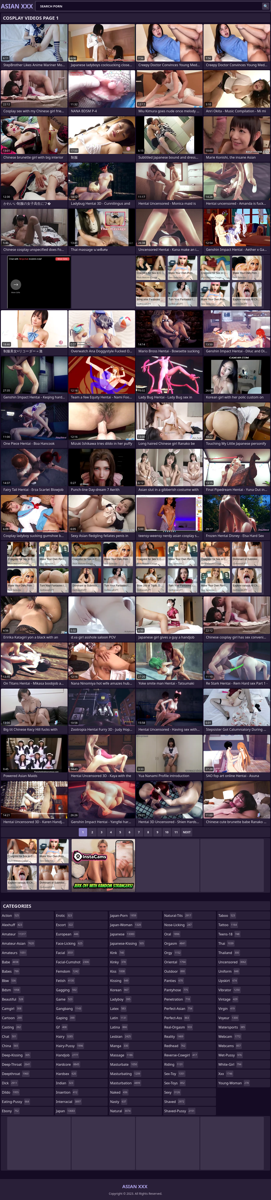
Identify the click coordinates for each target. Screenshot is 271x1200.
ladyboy (120, 999)
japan (66, 1111)
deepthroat (16, 1074)
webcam (230, 1036)
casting (12, 1027)
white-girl (230, 1064)
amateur (14, 934)
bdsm (11, 990)
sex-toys (175, 1083)
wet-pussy (230, 1055)
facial (65, 953)
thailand (229, 953)
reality (174, 1036)
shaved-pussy (179, 1111)
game (64, 999)
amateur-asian (18, 943)
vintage (228, 999)
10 (167, 832)
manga (119, 1046)
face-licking (69, 943)
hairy (65, 1036)
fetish (65, 981)
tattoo (228, 925)
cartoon (12, 1018)
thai (226, 943)
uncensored (232, 962)
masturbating (125, 1074)
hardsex (66, 1074)
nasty (118, 1101)
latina (119, 1027)
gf (62, 1027)
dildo (11, 1092)
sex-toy (174, 1074)
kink (117, 953)
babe (10, 962)
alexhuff (12, 925)
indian (65, 1083)
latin (118, 1018)
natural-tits (178, 915)
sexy (172, 1092)
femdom (68, 971)
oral (172, 934)
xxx (225, 1074)
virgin (227, 1008)
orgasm (175, 943)
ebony (11, 1111)
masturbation (125, 1083)
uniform (228, 971)
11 (176, 832)
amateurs (14, 953)
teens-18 (229, 934)
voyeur (228, 1018)
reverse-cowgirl (181, 1055)
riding (174, 1064)
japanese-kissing (127, 943)
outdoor (175, 971)
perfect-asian (178, 1008)
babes (11, 971)
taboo (227, 915)
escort (65, 925)
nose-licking (178, 925)
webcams (230, 1046)
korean (120, 990)
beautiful (13, 999)
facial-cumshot (73, 962)
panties (174, 981)
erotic (64, 915)
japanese (122, 934)
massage (122, 1055)
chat (9, 1036)
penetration (177, 999)
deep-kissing (16, 1055)
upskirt (228, 981)
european (67, 934)
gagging (67, 990)
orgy (173, 953)
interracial (69, 1101)
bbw (9, 981)
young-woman (234, 1083)
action (11, 915)
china (10, 1046)
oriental (175, 962)
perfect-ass (177, 1018)
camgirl (12, 1008)
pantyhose (176, 990)
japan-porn (123, 915)
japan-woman (126, 925)
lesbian (121, 1036)
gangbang (69, 1008)
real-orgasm (178, 1027)
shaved (174, 1101)
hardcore (68, 1064)
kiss (118, 971)
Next (187, 832)
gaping (66, 1018)
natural (120, 1111)
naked (119, 1092)
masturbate (124, 1064)
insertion (67, 1092)
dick (10, 1083)
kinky (118, 962)
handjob (67, 1055)
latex (118, 1008)
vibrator (229, 990)
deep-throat (16, 1064)
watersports (232, 1027)
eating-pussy (16, 1101)
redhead (175, 1046)
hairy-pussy (70, 1046)
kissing (119, 981)
